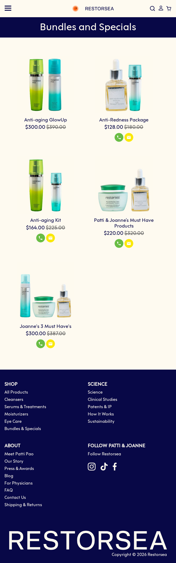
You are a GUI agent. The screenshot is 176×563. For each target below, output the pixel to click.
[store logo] (65, 8)
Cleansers (13, 400)
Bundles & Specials (22, 429)
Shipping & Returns (23, 505)
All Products (16, 392)
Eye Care (13, 422)
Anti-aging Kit (45, 220)
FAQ (8, 490)
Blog (8, 476)
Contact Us (15, 498)
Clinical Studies (102, 400)
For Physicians (18, 483)
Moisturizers (16, 414)
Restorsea (157, 555)
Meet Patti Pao (19, 454)
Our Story (13, 461)
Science (95, 392)
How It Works (101, 414)
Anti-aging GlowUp (45, 120)
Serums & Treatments (25, 407)
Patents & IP (100, 407)
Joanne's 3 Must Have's (45, 326)
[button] (119, 137)
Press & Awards (19, 469)
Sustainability (101, 422)
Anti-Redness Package (123, 120)
